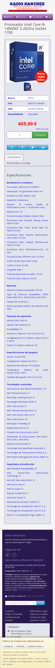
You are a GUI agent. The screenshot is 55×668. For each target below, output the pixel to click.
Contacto (35, 17)
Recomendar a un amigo (18, 163)
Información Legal (38, 611)
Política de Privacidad (24, 590)
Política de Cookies (39, 614)
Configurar (8, 646)
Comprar (40, 135)
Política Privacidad (13, 614)
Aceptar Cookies (35, 646)
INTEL (31, 98)
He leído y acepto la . (26, 596)
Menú (8, 17)
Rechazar (20, 646)
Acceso (21, 17)
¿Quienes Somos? (38, 620)
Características (14, 157)
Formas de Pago (38, 617)
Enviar (40, 603)
